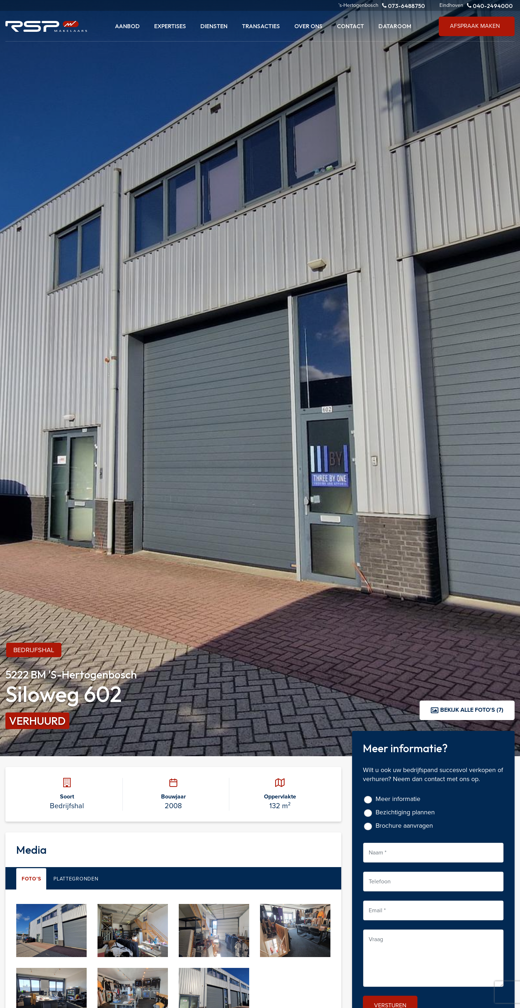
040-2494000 (490, 5)
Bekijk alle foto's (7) (467, 710)
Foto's (31, 879)
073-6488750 (403, 5)
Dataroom (394, 26)
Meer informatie (398, 799)
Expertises (170, 26)
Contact (350, 26)
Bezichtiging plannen (405, 812)
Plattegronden (75, 879)
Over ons (308, 26)
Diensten (214, 26)
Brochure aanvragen (404, 825)
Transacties (261, 26)
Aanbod (127, 26)
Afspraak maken (475, 26)
